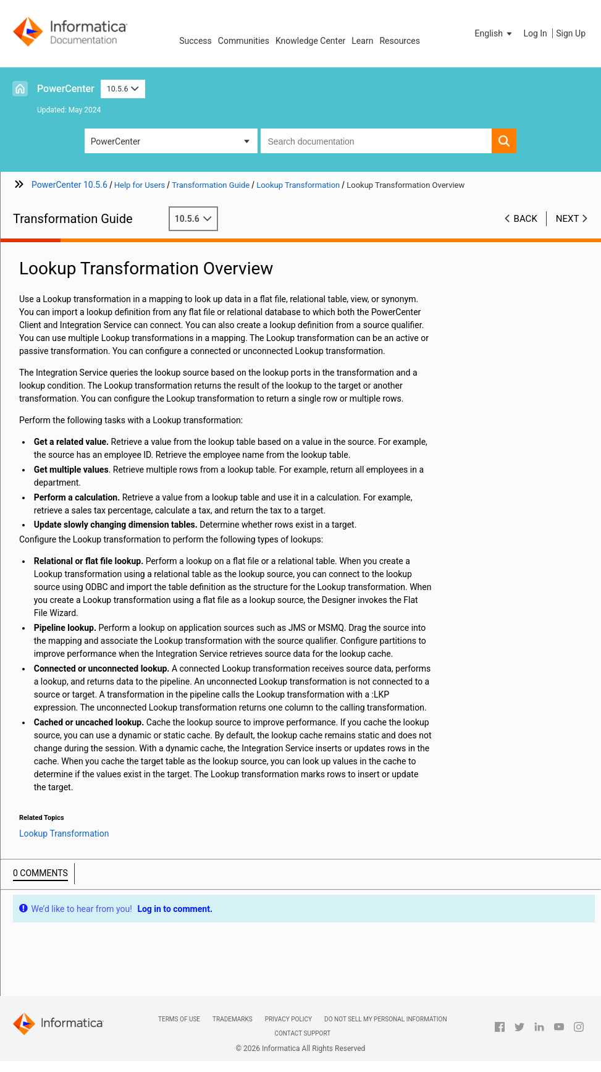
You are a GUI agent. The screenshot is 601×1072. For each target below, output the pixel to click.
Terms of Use (179, 1019)
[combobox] (376, 141)
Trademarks (232, 1019)
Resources (399, 41)
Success (195, 41)
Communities (243, 41)
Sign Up (571, 33)
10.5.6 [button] (123, 88)
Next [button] (567, 218)
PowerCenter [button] (115, 141)
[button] (495, 33)
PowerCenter (66, 89)
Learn (362, 41)
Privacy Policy (288, 1019)
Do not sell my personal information (385, 1019)
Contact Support (302, 1033)
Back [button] (525, 218)
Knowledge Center (310, 41)
